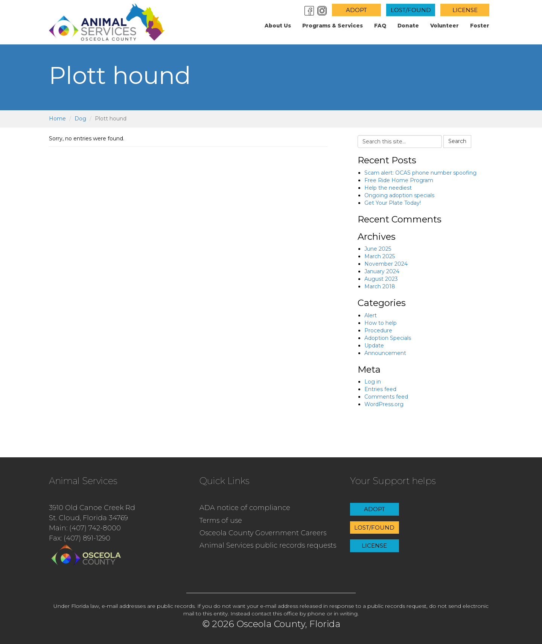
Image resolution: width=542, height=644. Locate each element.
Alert (370, 315)
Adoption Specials (387, 338)
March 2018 (379, 286)
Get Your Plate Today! (392, 202)
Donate (408, 26)
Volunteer (444, 26)
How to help (380, 323)
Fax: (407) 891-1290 (79, 538)
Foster (479, 26)
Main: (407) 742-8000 (85, 528)
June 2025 (377, 248)
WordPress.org (383, 404)
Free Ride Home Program (398, 180)
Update (374, 345)
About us (278, 26)
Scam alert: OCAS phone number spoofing (420, 172)
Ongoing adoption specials (399, 195)
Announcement (385, 353)
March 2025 (379, 256)
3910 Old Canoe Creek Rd (92, 508)
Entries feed (380, 389)
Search (457, 141)
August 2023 (381, 279)
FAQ (380, 26)
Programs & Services (332, 26)
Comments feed (386, 396)
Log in (372, 381)
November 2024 (386, 263)
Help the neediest (388, 187)
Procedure (378, 330)
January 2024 (381, 271)
